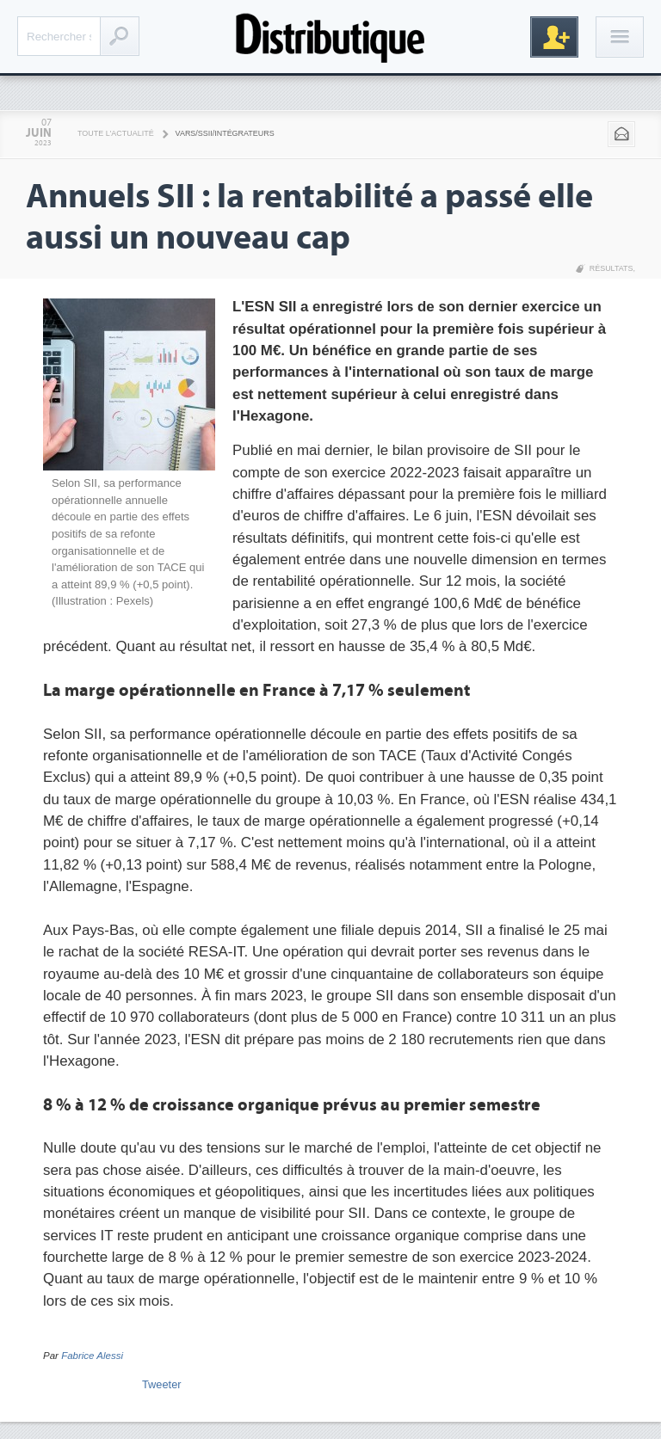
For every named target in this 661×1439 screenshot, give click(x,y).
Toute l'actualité (115, 133)
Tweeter (162, 1384)
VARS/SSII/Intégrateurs (225, 133)
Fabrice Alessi (92, 1355)
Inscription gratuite (554, 37)
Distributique (330, 37)
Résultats (611, 268)
